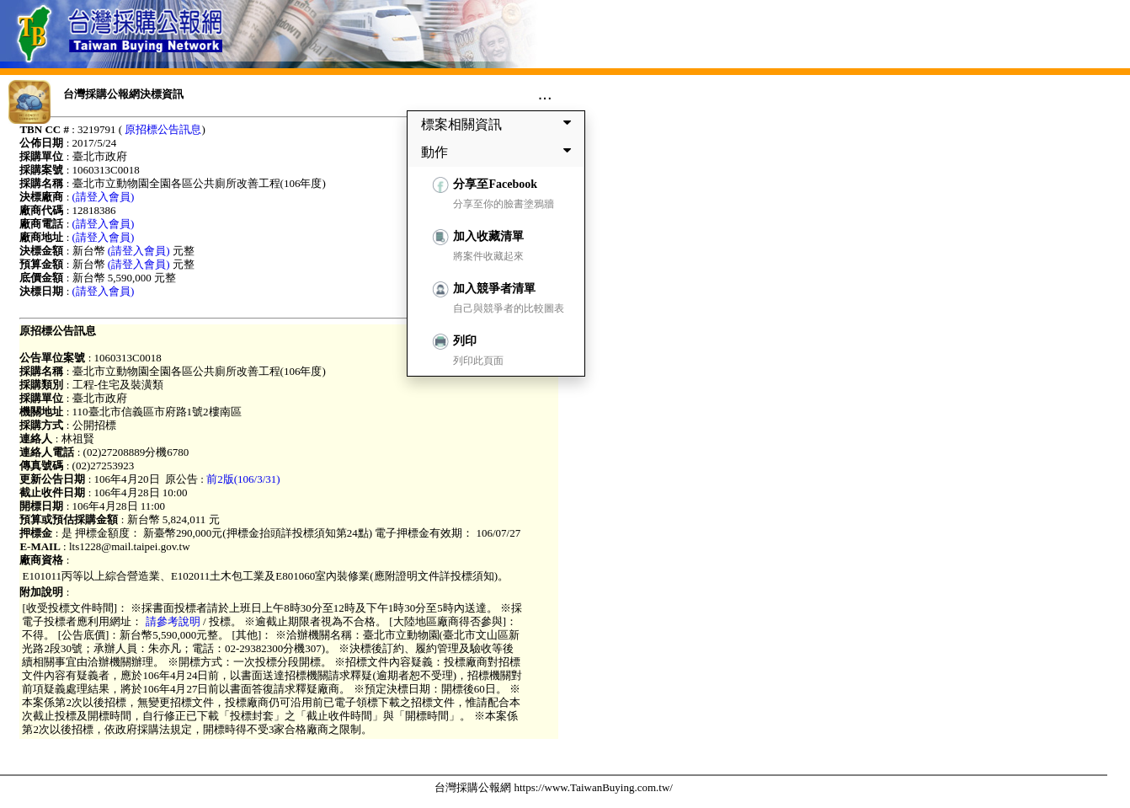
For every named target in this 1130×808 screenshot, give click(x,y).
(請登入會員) (103, 196)
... (545, 93)
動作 (499, 151)
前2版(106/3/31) (243, 479)
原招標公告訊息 (163, 129)
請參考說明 (172, 621)
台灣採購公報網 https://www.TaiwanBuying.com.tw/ (553, 787)
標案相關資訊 (499, 123)
